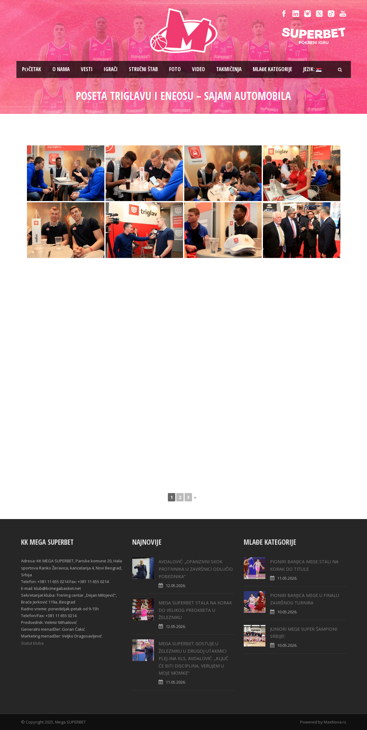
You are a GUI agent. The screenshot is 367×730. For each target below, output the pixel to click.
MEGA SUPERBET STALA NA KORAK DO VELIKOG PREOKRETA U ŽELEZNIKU (195, 610)
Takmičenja (229, 69)
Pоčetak (31, 69)
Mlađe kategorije (272, 69)
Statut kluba (32, 643)
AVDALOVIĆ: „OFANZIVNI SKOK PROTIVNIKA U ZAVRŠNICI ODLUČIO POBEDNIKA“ (196, 569)
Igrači (111, 69)
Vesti (87, 69)
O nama (61, 69)
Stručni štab (143, 69)
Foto (175, 69)
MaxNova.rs (335, 722)
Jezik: (312, 69)
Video (198, 69)
